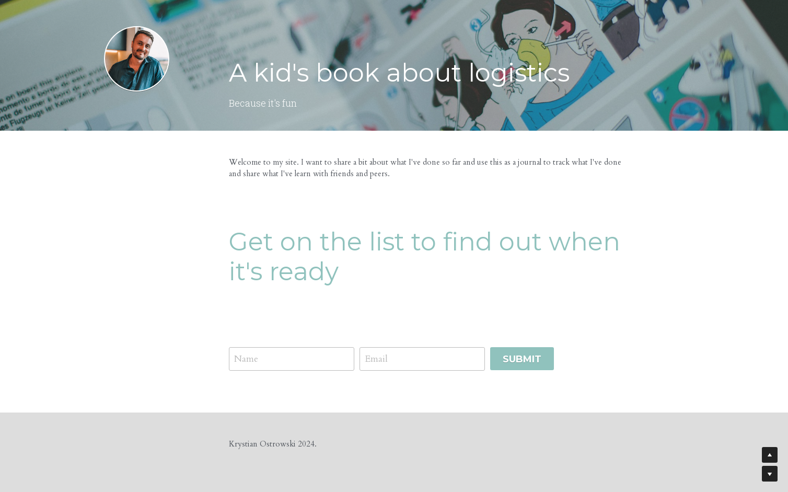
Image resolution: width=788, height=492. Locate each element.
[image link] (136, 57)
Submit (522, 359)
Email (376, 358)
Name (246, 358)
